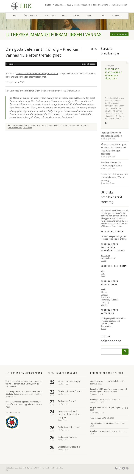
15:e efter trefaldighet (19, 125)
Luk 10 (65, 125)
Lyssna (90, 15)
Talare (103, 260)
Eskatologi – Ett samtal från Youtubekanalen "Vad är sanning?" (114, 177)
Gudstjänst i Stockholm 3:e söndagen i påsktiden (113, 74)
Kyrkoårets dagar (108, 258)
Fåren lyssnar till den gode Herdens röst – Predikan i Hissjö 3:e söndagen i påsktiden (114, 149)
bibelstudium (120, 318)
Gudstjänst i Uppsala (68, 446)
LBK (64, 15)
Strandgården (106, 326)
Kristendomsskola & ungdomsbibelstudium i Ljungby (69, 414)
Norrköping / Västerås (110, 299)
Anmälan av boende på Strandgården (106, 381)
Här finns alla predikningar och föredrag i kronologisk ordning (113, 237)
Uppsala (104, 294)
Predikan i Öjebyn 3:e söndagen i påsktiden (111, 134)
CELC (69, 5)
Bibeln (48, 5)
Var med (117, 15)
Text (103, 273)
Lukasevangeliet (74, 125)
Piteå (103, 289)
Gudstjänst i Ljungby (68, 427)
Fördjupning (106, 318)
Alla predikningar (119, 34)
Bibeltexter (105, 255)
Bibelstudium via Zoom (69, 391)
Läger (76, 15)
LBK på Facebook (82, 5)
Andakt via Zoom (66, 401)
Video (103, 276)
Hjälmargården (107, 323)
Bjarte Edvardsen (34, 125)
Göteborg (105, 302)
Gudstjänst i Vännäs (67, 437)
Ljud (102, 271)
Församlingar (30, 15)
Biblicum (59, 5)
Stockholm (105, 297)
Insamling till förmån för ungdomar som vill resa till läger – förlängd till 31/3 (108, 390)
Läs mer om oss (12, 412)
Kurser (103, 328)
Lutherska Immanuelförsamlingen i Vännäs (37, 73)
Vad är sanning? (119, 5)
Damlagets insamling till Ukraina (103, 399)
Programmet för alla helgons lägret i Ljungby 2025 (109, 408)
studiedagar (114, 321)
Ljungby (104, 305)
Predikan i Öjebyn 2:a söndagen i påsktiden (111, 164)
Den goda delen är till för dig (51, 125)
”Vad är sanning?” (97, 418)
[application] (51, 64)
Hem (14, 15)
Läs (103, 15)
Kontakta (50, 15)
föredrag (104, 321)
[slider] (47, 64)
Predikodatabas (100, 5)
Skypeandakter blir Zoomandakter (104, 423)
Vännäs (104, 292)
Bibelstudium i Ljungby (69, 381)
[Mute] (88, 64)
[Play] (7, 64)
